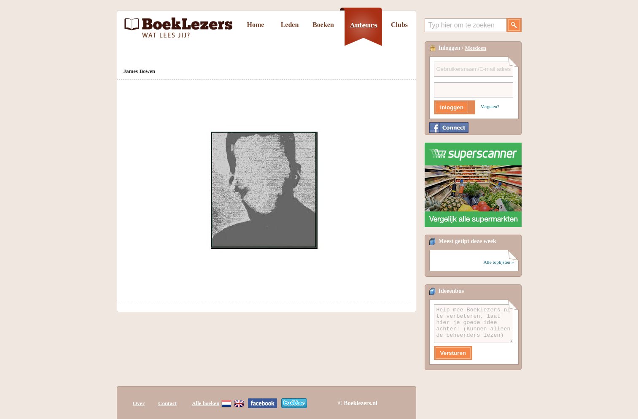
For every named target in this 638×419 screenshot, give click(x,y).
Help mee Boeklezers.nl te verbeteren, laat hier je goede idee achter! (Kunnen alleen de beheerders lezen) (473, 323)
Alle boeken (205, 403)
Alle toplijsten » (498, 262)
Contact (167, 403)
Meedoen (476, 48)
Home (255, 24)
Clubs (399, 24)
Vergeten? (490, 106)
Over (139, 403)
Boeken (323, 24)
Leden (290, 24)
